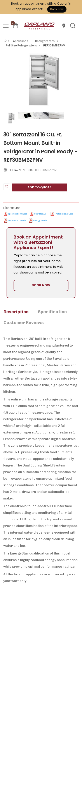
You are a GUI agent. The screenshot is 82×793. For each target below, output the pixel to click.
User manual (40, 214)
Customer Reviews (23, 322)
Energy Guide (40, 220)
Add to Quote (39, 187)
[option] (41, 79)
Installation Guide (64, 214)
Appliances (21, 41)
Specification (52, 311)
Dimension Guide (17, 220)
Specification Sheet (17, 214)
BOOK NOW (41, 285)
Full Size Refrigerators (21, 45)
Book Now (57, 9)
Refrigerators (45, 41)
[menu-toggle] (6, 26)
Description (16, 311)
